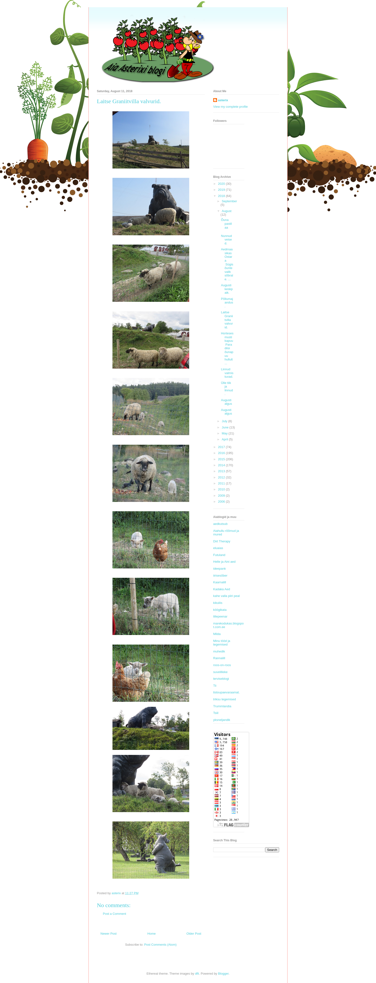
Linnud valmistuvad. (227, 372)
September (229, 201)
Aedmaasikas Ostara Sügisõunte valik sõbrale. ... (227, 264)
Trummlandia (222, 706)
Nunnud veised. (226, 239)
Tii (214, 685)
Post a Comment (114, 914)
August (226, 211)
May (225, 433)
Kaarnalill (219, 582)
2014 (222, 465)
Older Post (194, 933)
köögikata (220, 610)
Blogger (223, 973)
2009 (222, 495)
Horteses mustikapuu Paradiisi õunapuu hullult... (227, 348)
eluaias (218, 548)
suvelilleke (220, 672)
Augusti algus (226, 402)
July (225, 421)
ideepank (219, 568)
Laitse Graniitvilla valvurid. (227, 319)
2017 (222, 447)
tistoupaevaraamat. (226, 692)
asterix (223, 100)
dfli (197, 973)
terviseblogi (221, 678)
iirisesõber (220, 575)
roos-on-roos (222, 665)
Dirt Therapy (221, 541)
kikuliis (217, 603)
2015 (222, 459)
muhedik (219, 651)
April (225, 439)
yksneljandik (221, 720)
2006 (222, 501)
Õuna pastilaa (226, 223)
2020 (222, 183)
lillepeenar (220, 616)
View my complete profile (230, 106)
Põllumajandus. (227, 302)
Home (151, 933)
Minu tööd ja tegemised (221, 642)
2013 (222, 471)
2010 (222, 489)
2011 (222, 483)
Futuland (219, 555)
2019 (222, 189)
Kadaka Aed (221, 589)
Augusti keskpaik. (227, 288)
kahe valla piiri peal (226, 596)
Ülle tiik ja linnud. (227, 388)
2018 (222, 196)
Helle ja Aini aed (224, 561)
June (225, 427)
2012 (222, 477)
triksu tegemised (224, 699)
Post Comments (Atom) (160, 944)
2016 (222, 453)
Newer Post (108, 933)
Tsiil (215, 713)
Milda (217, 634)
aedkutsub (220, 524)
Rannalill (219, 658)
